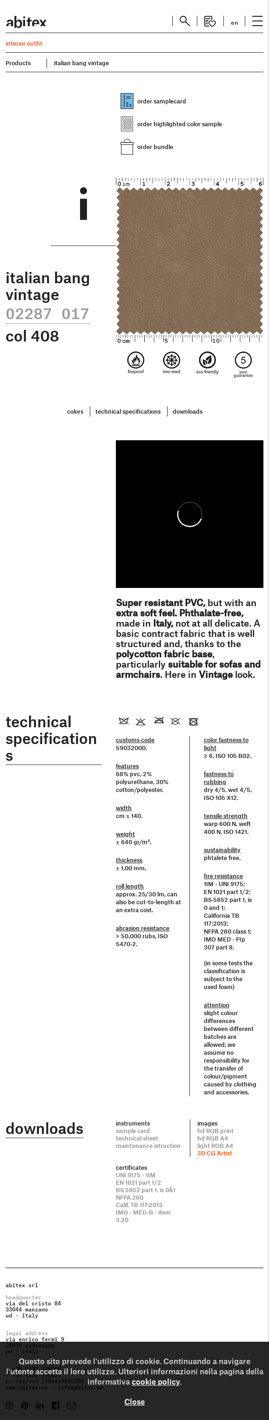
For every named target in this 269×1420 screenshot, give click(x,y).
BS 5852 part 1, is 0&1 (145, 1190)
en (234, 21)
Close (134, 1401)
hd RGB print (215, 1130)
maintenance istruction (148, 1145)
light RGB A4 (215, 1145)
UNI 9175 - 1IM (135, 1175)
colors (75, 411)
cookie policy (156, 1381)
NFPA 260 (129, 1197)
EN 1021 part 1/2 (138, 1182)
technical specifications (128, 411)
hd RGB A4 (212, 1138)
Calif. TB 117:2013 (139, 1204)
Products (18, 63)
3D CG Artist (214, 1153)
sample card (133, 1130)
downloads (187, 411)
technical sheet (137, 1138)
